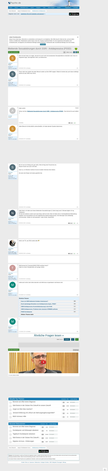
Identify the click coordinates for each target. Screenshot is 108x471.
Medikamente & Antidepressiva (38, 447)
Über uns (27, 462)
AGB (50, 462)
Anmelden (75, 7)
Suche (32, 7)
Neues (16, 7)
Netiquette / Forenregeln (57, 462)
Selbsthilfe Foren (24, 7)
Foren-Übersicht (12, 447)
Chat (44, 7)
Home (10, 7)
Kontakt (22, 462)
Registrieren (68, 7)
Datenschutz (37, 462)
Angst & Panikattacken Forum (24, 447)
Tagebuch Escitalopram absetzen (24, 434)
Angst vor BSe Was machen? (23, 409)
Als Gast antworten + (14, 52)
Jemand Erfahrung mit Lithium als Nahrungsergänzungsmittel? (34, 413)
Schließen (43, 44)
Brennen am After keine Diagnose (24, 402)
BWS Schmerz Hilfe (19, 416)
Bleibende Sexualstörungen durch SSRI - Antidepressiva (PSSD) (39, 48)
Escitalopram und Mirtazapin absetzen (26, 430)
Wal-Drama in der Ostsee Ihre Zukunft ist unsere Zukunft (32, 405)
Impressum (32, 462)
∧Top (105, 469)
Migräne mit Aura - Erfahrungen (23, 441)
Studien (59, 7)
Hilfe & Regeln (51, 7)
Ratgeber (38, 7)
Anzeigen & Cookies (45, 462)
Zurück (67, 339)
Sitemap (64, 462)
